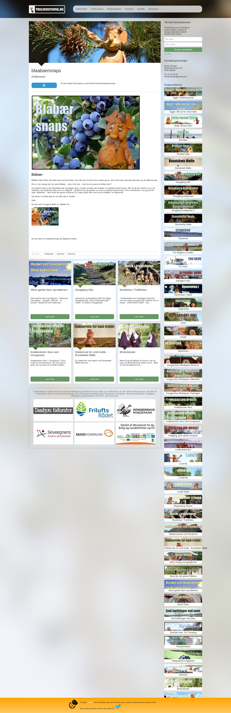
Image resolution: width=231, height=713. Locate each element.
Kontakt (141, 9)
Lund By (183, 463)
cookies (90, 702)
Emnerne (129, 9)
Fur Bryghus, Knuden (183, 252)
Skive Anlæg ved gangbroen (183, 562)
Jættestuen (183, 351)
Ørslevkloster (128, 352)
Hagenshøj (183, 309)
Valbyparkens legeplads (183, 661)
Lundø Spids (183, 492)
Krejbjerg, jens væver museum (183, 435)
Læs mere (50, 317)
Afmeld (167, 54)
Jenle (183, 323)
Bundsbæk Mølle (183, 168)
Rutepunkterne (114, 9)
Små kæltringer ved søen (183, 618)
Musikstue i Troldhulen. (133, 289)
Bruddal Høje (183, 154)
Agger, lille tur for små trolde (183, 112)
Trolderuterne (97, 9)
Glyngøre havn (183, 281)
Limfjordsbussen (183, 449)
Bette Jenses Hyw (183, 126)
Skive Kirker (183, 604)
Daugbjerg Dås (84, 289)
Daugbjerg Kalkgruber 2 (183, 210)
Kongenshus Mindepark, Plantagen (183, 393)
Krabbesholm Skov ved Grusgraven (44, 353)
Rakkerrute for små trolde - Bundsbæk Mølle (91, 353)
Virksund (183, 675)
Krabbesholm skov (183, 407)
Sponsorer (153, 9)
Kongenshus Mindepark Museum (183, 365)
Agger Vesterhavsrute (183, 97)
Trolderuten (48, 254)
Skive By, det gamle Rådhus (183, 576)
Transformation (183, 646)
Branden (183, 140)
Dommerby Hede (183, 224)
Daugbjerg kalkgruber (183, 196)
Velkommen (81, 9)
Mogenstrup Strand (183, 506)
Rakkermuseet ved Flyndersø (183, 534)
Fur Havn (183, 266)
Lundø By (183, 477)
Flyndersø (183, 238)
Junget (183, 337)
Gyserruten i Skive (183, 295)
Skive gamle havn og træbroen (48, 289)
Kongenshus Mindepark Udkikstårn (183, 379)
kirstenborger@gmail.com (175, 76)
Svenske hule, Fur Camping (183, 632)
